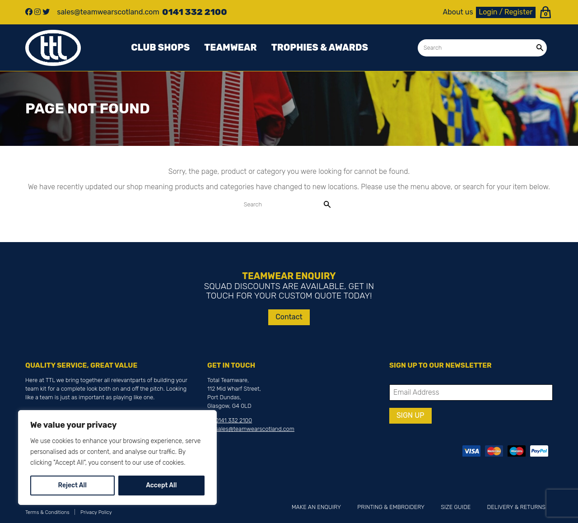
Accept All (161, 485)
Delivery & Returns (516, 507)
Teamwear (230, 47)
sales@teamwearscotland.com (254, 428)
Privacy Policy (96, 512)
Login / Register (505, 12)
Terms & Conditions (47, 512)
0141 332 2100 (233, 420)
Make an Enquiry (316, 507)
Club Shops (160, 47)
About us (458, 12)
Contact (289, 317)
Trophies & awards (319, 47)
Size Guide (456, 507)
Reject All (72, 485)
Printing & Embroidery (390, 507)
